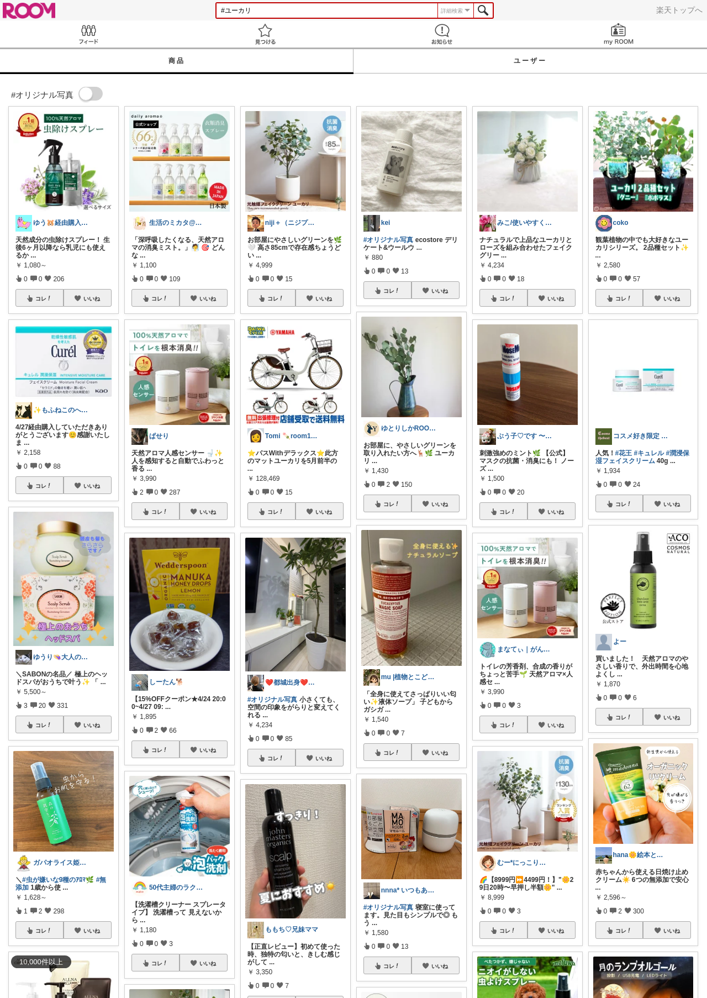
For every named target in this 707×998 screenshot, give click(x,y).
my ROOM (618, 34)
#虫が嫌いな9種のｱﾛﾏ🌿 (58, 880)
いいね (91, 298)
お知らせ (442, 34)
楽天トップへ (679, 10)
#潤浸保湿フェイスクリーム (642, 457)
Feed (88, 34)
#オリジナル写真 (272, 699)
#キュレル (649, 453)
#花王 (623, 453)
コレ (43, 298)
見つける (265, 34)
